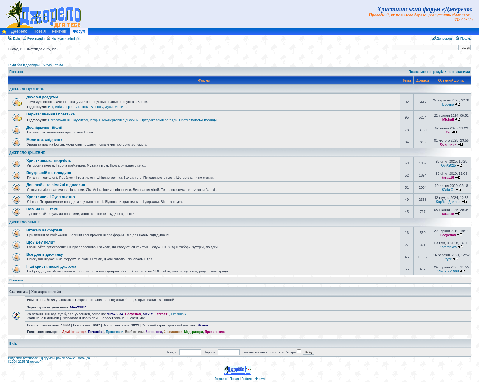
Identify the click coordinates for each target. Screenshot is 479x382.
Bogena (448, 104)
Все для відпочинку (44, 254)
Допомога (442, 38)
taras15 (448, 177)
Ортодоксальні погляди (158, 120)
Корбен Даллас (448, 202)
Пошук (463, 38)
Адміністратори (74, 332)
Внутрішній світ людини (48, 173)
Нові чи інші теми (42, 209)
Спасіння (81, 107)
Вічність (97, 107)
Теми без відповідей (24, 65)
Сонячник (448, 144)
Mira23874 (78, 307)
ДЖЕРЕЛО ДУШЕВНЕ (27, 153)
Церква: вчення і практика (50, 114)
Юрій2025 (448, 165)
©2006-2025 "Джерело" (24, 361)
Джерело (19, 31)
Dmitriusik (178, 314)
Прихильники (215, 332)
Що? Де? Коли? (40, 242)
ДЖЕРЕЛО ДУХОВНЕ (26, 89)
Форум (79, 31)
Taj (448, 132)
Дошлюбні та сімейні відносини (55, 185)
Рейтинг (59, 31)
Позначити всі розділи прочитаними (439, 72)
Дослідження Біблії (44, 127)
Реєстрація (34, 38)
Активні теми (53, 65)
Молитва (122, 107)
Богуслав (448, 235)
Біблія (59, 107)
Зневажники (173, 332)
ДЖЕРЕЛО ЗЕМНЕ (24, 222)
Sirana (202, 325)
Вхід (14, 38)
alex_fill (149, 314)
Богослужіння (59, 120)
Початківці (96, 332)
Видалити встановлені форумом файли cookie (41, 358)
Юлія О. (448, 189)
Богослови (153, 332)
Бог (50, 107)
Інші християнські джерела (51, 266)
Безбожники (134, 332)
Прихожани (115, 332)
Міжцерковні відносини (120, 120)
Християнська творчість (48, 161)
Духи (109, 107)
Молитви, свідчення (44, 139)
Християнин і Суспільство (50, 197)
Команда (83, 358)
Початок (16, 72)
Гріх (69, 107)
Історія (95, 120)
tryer (448, 259)
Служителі (79, 120)
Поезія (40, 31)
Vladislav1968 (448, 271)
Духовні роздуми (42, 97)
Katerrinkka (448, 247)
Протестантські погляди (198, 120)
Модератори (193, 332)
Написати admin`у (65, 38)
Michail (448, 119)
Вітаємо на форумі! (44, 230)
